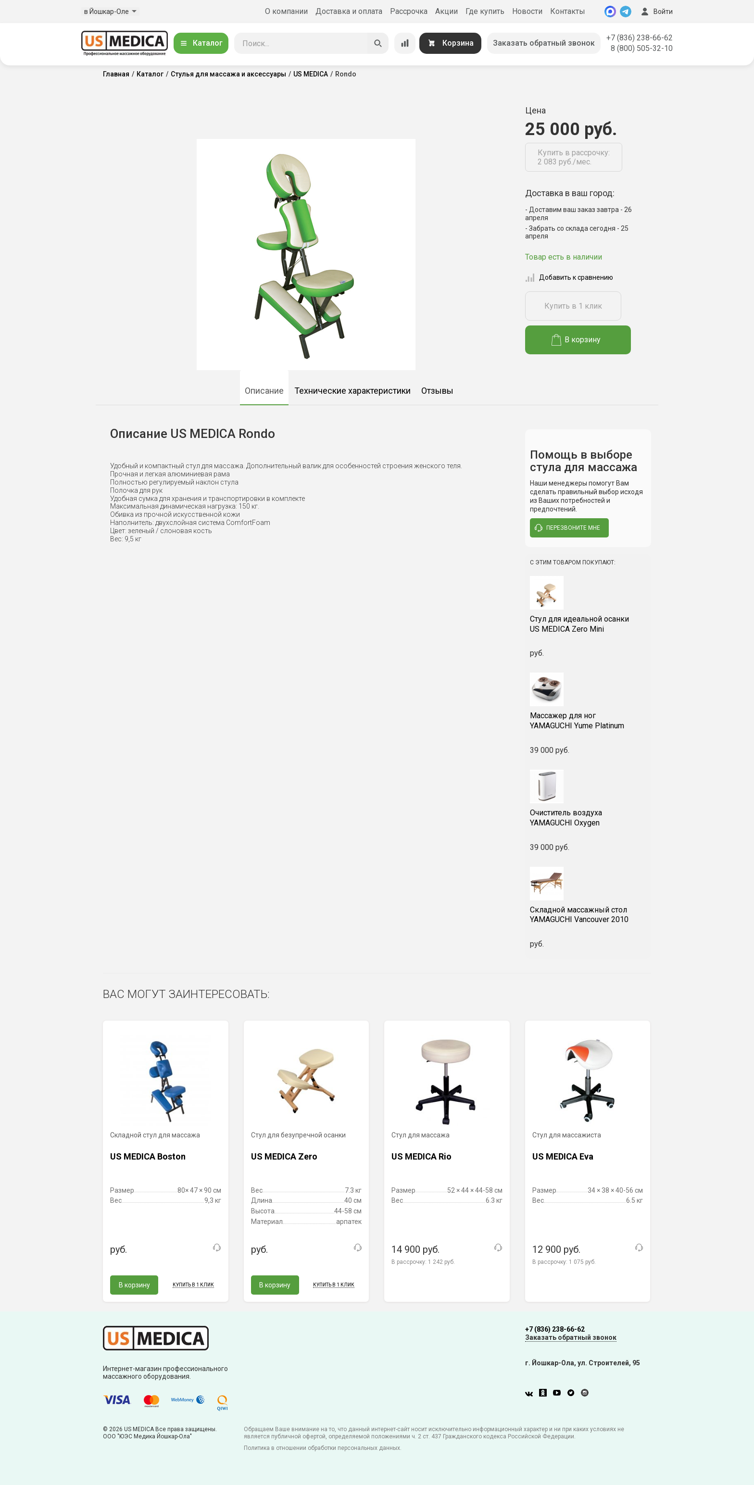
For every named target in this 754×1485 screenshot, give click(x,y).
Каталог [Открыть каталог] (201, 43)
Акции (446, 11)
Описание (264, 391)
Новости (527, 11)
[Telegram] (625, 11)
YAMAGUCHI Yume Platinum (588, 720)
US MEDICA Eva (562, 1156)
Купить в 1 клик (573, 306)
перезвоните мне (567, 527)
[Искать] (378, 43)
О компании (286, 11)
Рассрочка (408, 11)
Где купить (484, 11)
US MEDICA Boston (148, 1156)
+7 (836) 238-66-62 (639, 37)
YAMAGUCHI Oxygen (588, 817)
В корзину (576, 339)
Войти (656, 11)
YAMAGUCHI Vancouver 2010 (588, 914)
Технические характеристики (352, 391)
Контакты (567, 11)
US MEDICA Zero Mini (588, 624)
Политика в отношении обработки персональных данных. (323, 1448)
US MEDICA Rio (421, 1156)
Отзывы (437, 391)
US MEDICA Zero (284, 1156)
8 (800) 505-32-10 (642, 48)
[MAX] (610, 11)
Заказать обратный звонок (544, 43)
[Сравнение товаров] (404, 43)
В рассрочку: (423, 1262)
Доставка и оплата (348, 11)
